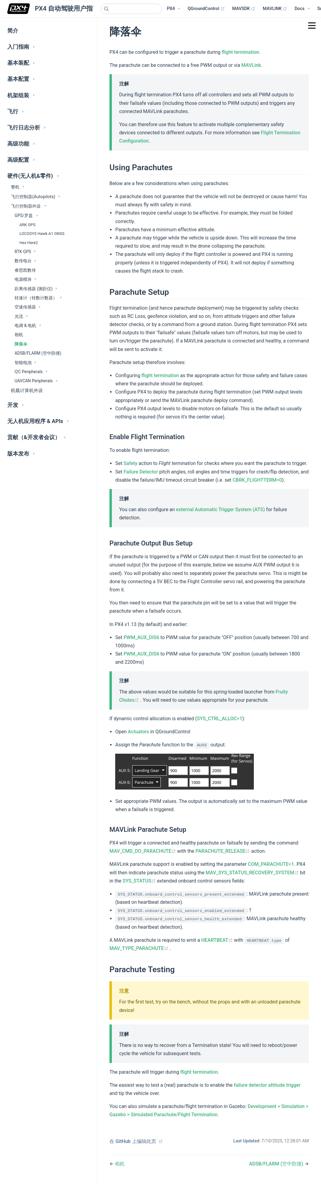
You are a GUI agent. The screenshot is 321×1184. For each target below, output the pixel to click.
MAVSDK (244, 8)
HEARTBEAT (217, 940)
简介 (12, 31)
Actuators (138, 732)
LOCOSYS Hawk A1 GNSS (41, 233)
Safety (130, 463)
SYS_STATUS (140, 881)
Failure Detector (140, 472)
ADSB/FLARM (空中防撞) (38, 353)
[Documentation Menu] (302, 8)
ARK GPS (27, 224)
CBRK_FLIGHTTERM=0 (257, 480)
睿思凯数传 (25, 270)
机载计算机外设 (27, 390)
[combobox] (131, 9)
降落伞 (21, 344)
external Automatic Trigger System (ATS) (220, 509)
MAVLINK (275, 8)
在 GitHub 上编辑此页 (132, 1141)
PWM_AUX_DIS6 (141, 637)
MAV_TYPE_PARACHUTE (139, 948)
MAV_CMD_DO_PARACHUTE (143, 851)
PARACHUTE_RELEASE (223, 851)
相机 (19, 334)
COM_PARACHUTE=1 (271, 864)
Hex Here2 (28, 242)
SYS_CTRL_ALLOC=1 (219, 718)
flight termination (240, 52)
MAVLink (251, 65)
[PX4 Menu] (173, 8)
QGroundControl (206, 8)
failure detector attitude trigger (267, 1085)
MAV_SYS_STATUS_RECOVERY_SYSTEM (252, 873)
